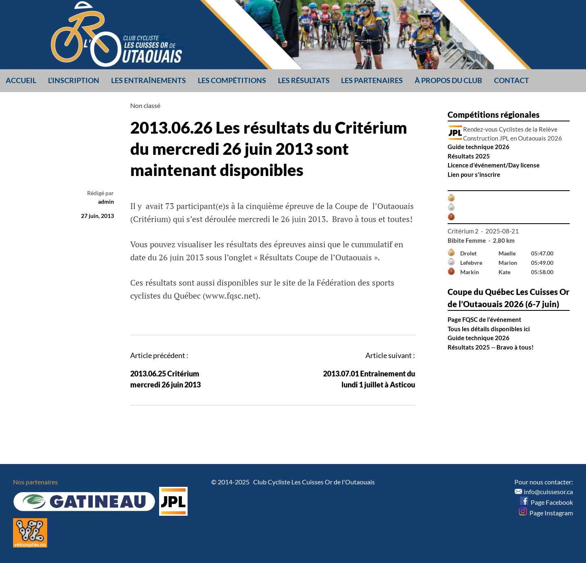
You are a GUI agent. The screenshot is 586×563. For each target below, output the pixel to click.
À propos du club (448, 80)
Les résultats (304, 80)
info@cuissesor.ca (548, 491)
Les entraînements (148, 80)
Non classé (145, 105)
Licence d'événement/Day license (494, 165)
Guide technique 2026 (478, 146)
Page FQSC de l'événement (484, 319)
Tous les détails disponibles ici (489, 328)
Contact (511, 80)
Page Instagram (546, 513)
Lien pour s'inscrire (474, 174)
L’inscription (73, 80)
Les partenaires (372, 80)
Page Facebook (546, 502)
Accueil (21, 80)
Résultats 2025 (469, 156)
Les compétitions (232, 80)
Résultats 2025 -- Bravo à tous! (491, 347)
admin (106, 201)
